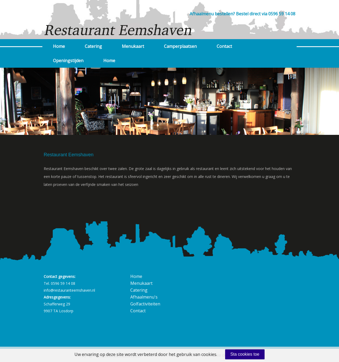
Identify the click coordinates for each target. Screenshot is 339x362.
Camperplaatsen (180, 46)
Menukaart (133, 46)
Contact (224, 46)
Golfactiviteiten (145, 304)
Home (59, 46)
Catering (93, 46)
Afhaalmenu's (144, 297)
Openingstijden (68, 60)
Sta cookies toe (244, 354)
